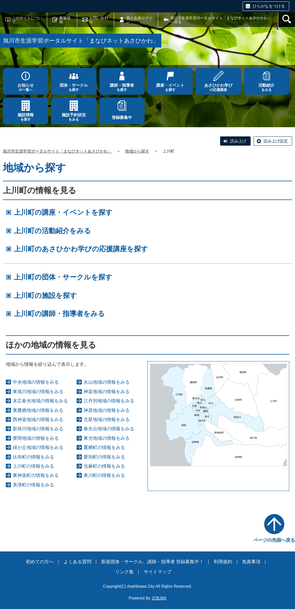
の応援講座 (218, 87)
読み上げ (238, 141)
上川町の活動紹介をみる (52, 231)
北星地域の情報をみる (107, 419)
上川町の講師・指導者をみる (59, 313)
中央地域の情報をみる (36, 382)
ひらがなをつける (269, 6)
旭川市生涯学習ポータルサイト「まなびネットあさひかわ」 (57, 151)
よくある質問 (77, 561)
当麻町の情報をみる (104, 466)
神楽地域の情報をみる (107, 391)
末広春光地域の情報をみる (40, 400)
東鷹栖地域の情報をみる (38, 410)
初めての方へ (40, 561)
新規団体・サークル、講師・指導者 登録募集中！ (152, 561)
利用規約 (223, 561)
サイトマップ (157, 571)
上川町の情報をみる (33, 466)
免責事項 (251, 561)
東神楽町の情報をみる (36, 475)
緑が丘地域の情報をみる (38, 447)
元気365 (159, 598)
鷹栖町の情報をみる (104, 447)
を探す (73, 87)
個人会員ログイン (139, 20)
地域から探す (137, 151)
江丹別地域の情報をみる (109, 400)
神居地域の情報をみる (107, 410)
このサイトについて (27, 20)
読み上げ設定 (276, 141)
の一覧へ (25, 87)
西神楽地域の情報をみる (38, 419)
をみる (266, 87)
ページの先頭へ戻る (274, 540)
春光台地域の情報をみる (109, 428)
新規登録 (65, 20)
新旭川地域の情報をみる (38, 428)
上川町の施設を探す (45, 295)
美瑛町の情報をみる (33, 484)
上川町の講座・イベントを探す (63, 212)
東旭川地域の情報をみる (38, 391)
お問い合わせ (98, 20)
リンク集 (124, 571)
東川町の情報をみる (104, 475)
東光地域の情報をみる (107, 438)
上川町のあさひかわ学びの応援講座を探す (81, 249)
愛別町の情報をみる (104, 456)
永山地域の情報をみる (107, 382)
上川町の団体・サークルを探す (63, 277)
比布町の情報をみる (33, 456)
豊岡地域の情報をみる (36, 438)
